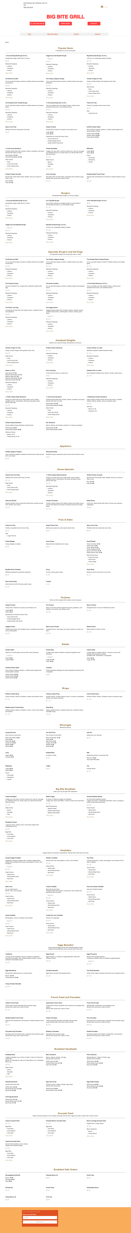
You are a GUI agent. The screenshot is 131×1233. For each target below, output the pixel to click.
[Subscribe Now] (40, 1222)
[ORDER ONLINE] (65, 23)
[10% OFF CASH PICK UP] (37, 23)
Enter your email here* (29, 1214)
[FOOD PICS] (94, 23)
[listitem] (8, 66)
